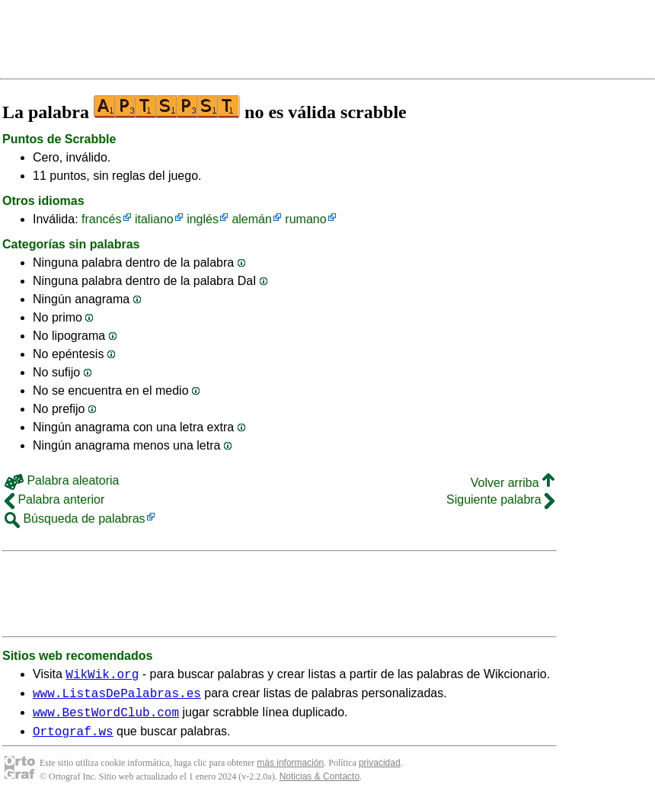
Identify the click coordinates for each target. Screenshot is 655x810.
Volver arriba (512, 482)
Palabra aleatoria (62, 480)
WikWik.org (102, 676)
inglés (203, 219)
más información (290, 772)
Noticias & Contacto (319, 785)
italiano (154, 219)
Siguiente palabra (500, 499)
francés (101, 219)
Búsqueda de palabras (75, 518)
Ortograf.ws (73, 740)
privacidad (380, 772)
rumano (305, 219)
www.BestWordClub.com (106, 718)
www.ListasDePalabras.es (117, 697)
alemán (251, 219)
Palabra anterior (54, 499)
